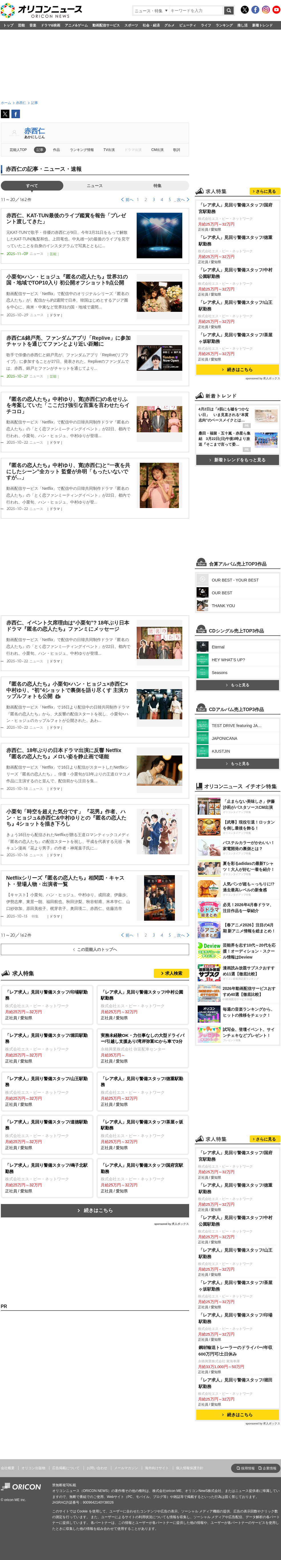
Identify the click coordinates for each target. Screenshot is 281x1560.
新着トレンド (262, 25)
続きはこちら (98, 1210)
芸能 (21, 25)
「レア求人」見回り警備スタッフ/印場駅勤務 (235, 1318)
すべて (32, 185)
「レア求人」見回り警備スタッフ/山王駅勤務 (235, 305)
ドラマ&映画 (50, 25)
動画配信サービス (106, 25)
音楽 (32, 25)
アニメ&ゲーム (76, 25)
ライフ (206, 25)
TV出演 (109, 150)
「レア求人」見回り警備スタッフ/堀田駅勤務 (235, 1383)
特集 (157, 185)
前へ (130, 199)
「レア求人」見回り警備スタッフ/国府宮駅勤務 (235, 208)
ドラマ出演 (132, 150)
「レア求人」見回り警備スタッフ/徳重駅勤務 (235, 240)
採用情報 (248, 1468)
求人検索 (173, 973)
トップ (8, 25)
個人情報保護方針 (189, 1468)
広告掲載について (66, 1468)
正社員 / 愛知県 (47, 1004)
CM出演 (157, 150)
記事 (40, 150)
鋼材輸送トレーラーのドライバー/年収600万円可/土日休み (235, 1350)
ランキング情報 (82, 150)
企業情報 (269, 1468)
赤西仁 (34, 131)
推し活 (242, 25)
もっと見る (237, 685)
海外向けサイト (157, 1468)
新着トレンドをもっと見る (237, 459)
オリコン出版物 (33, 1468)
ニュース (95, 185)
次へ (181, 199)
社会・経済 (151, 25)
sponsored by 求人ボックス (171, 1223)
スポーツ (131, 25)
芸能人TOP (18, 150)
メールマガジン (126, 1468)
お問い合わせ (97, 1468)
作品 (56, 150)
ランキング (224, 25)
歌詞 (176, 150)
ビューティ (187, 25)
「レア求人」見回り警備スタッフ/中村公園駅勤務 (235, 273)
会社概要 (8, 1468)
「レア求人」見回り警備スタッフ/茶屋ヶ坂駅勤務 (235, 338)
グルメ (169, 25)
